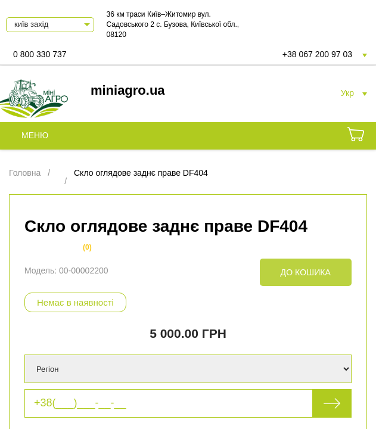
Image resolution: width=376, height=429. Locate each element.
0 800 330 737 (40, 54)
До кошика (306, 272)
